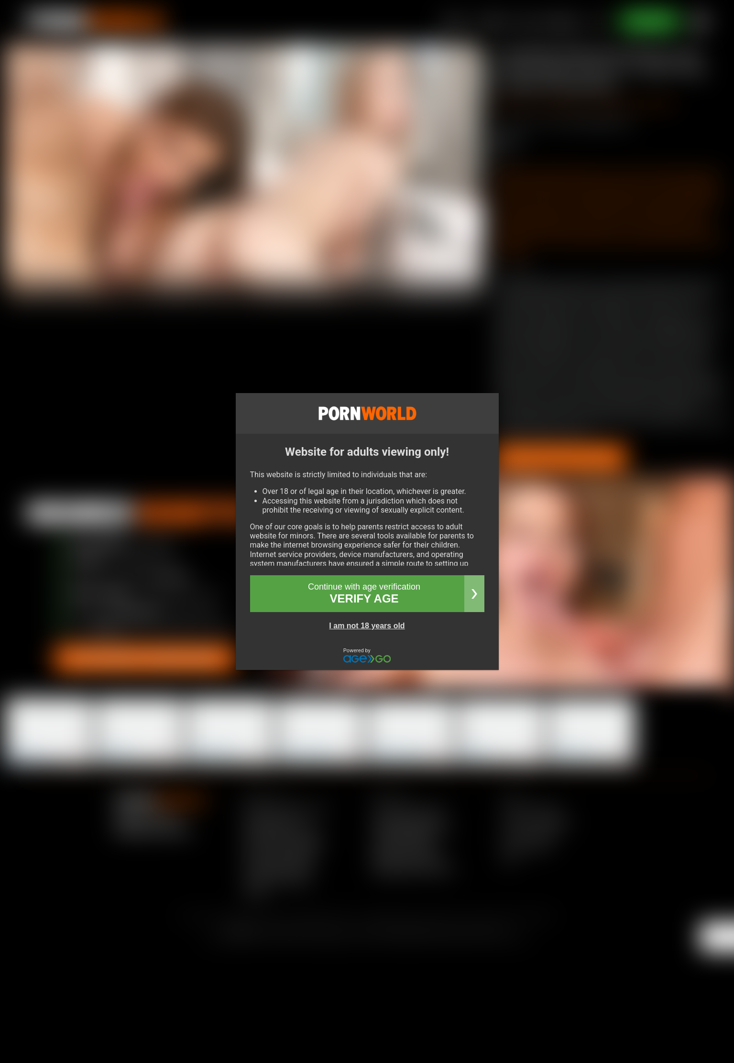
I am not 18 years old (367, 626)
